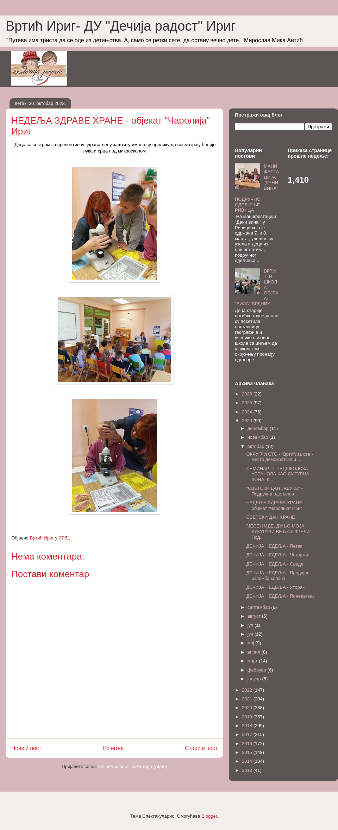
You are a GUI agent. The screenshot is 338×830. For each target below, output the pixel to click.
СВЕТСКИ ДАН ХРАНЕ (270, 517)
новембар (258, 437)
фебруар (258, 670)
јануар (255, 678)
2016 (248, 743)
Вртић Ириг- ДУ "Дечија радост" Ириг (121, 26)
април (255, 652)
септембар (259, 607)
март (253, 660)
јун (251, 634)
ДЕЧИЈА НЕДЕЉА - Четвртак (277, 554)
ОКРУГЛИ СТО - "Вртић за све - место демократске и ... (279, 456)
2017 (248, 734)
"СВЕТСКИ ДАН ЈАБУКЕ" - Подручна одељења (274, 491)
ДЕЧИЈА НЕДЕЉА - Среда (274, 564)
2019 (248, 716)
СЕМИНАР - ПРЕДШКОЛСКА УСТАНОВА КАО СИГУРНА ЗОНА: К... (277, 474)
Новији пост (26, 748)
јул (251, 625)
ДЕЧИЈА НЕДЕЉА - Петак (274, 546)
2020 (248, 707)
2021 (248, 698)
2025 (248, 402)
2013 (248, 770)
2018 (248, 725)
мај (252, 642)
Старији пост (201, 748)
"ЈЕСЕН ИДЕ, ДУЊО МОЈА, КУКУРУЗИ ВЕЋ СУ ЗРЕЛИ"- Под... (279, 531)
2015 (248, 752)
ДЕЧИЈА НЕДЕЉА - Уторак (275, 587)
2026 (248, 394)
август (255, 616)
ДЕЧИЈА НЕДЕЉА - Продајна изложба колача (277, 575)
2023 (248, 420)
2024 (248, 411)
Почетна (113, 748)
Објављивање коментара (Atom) (132, 766)
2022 (248, 690)
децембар (259, 428)
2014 (248, 761)
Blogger (209, 816)
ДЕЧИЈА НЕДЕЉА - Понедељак (280, 596)
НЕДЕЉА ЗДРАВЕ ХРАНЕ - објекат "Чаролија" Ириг (275, 505)
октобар (256, 446)
